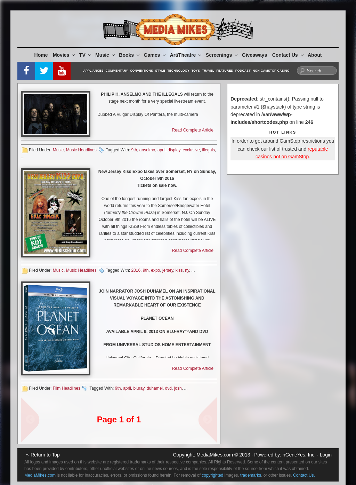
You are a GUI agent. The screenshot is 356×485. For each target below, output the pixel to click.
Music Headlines (81, 150)
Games (155, 55)
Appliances (93, 70)
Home (41, 55)
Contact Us (288, 55)
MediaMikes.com (214, 455)
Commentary (117, 70)
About (315, 55)
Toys (196, 70)
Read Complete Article (192, 130)
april (161, 150)
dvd (168, 388)
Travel (208, 70)
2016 (135, 270)
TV (85, 55)
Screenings (222, 55)
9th (134, 150)
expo (155, 270)
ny (187, 270)
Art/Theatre (186, 55)
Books (129, 55)
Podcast (243, 70)
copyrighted (212, 475)
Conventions (141, 70)
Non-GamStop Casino (271, 70)
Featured (224, 70)
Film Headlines (66, 388)
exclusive (191, 150)
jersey (167, 270)
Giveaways (254, 55)
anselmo (147, 150)
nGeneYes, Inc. (299, 455)
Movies (64, 55)
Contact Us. (304, 475)
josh (178, 388)
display (174, 150)
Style (160, 70)
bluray (139, 388)
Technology (178, 70)
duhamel (155, 388)
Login (326, 455)
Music (105, 55)
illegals (208, 150)
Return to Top (45, 455)
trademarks (250, 475)
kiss (179, 270)
